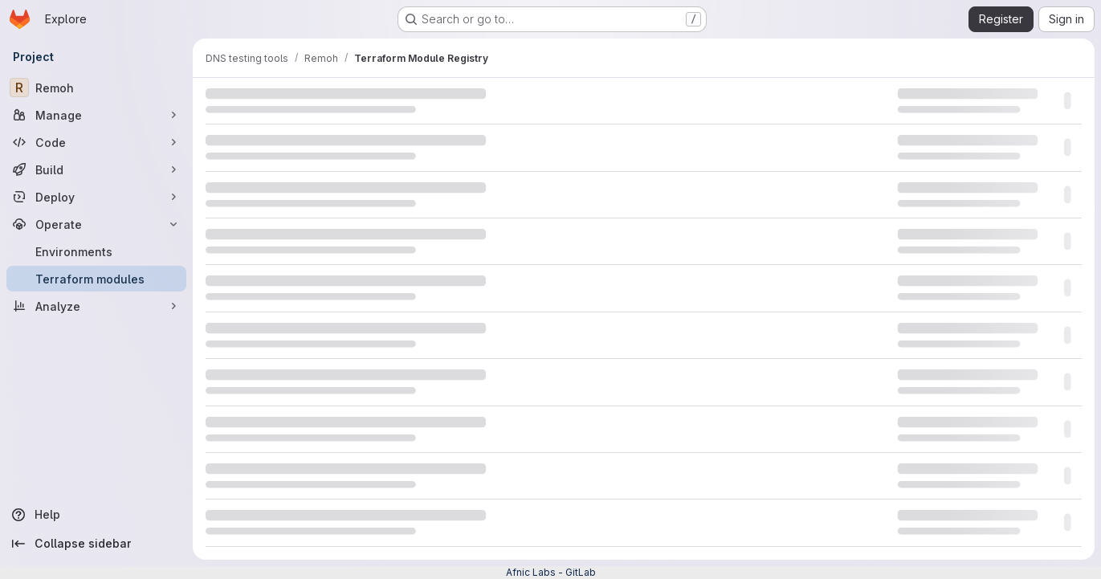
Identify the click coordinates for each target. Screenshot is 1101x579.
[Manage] (96, 115)
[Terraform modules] (96, 279)
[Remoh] (96, 87)
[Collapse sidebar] (96, 544)
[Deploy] (96, 197)
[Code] (96, 142)
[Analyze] (96, 306)
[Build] (96, 169)
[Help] (96, 515)
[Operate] (96, 224)
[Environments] (96, 251)
